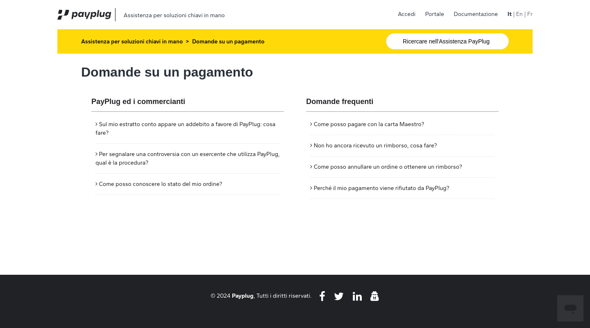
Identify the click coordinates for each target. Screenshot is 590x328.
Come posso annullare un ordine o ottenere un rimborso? (388, 166)
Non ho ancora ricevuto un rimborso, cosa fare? (375, 145)
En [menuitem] (519, 14)
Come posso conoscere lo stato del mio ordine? (160, 184)
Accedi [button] (406, 14)
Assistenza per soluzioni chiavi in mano (132, 41)
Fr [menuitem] (530, 14)
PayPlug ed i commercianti (138, 101)
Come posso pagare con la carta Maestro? (369, 124)
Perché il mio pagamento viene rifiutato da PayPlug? (381, 188)
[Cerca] (447, 41)
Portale (434, 14)
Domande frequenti (339, 101)
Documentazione (476, 14)
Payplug (243, 295)
